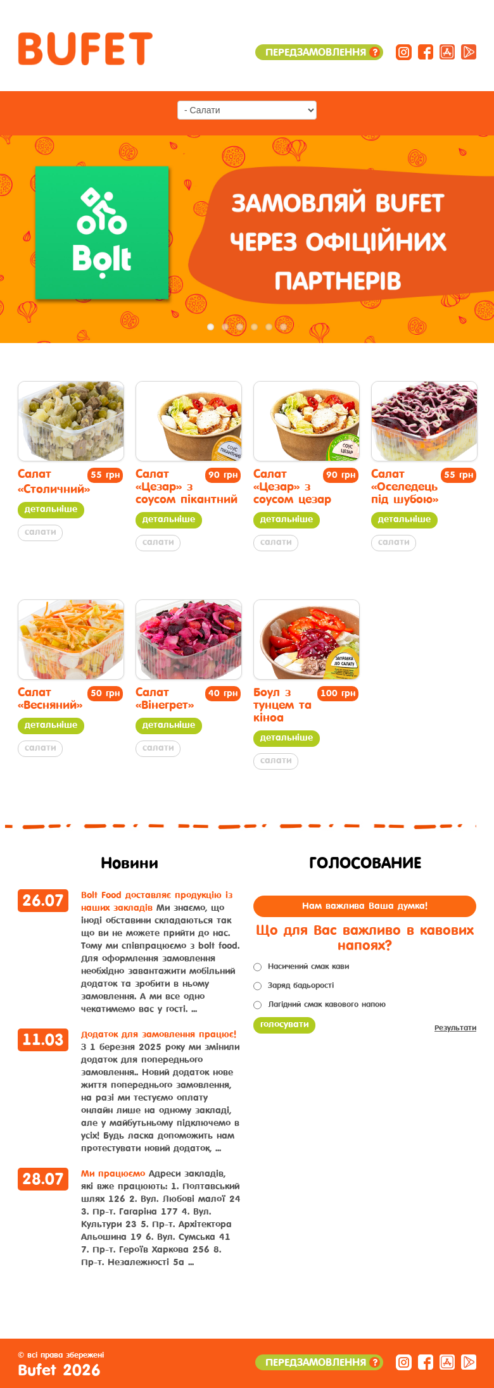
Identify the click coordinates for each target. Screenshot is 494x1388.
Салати (40, 532)
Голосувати (284, 1024)
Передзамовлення (322, 52)
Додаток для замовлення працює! (158, 1034)
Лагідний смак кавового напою (327, 1004)
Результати (455, 1027)
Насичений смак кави (308, 966)
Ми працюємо (113, 1173)
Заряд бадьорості (301, 985)
